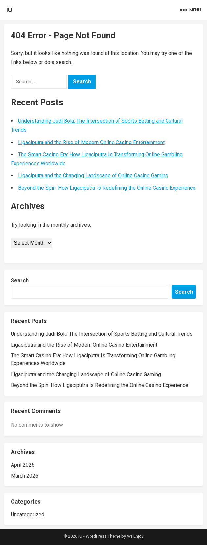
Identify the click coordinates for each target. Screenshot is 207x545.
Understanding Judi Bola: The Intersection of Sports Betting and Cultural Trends (102, 334)
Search (20, 280)
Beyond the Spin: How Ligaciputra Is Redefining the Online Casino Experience (106, 188)
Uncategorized (27, 514)
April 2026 (23, 465)
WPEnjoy (135, 536)
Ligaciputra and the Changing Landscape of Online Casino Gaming (93, 175)
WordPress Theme (103, 536)
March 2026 (24, 476)
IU (9, 9)
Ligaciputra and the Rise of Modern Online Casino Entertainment (91, 142)
